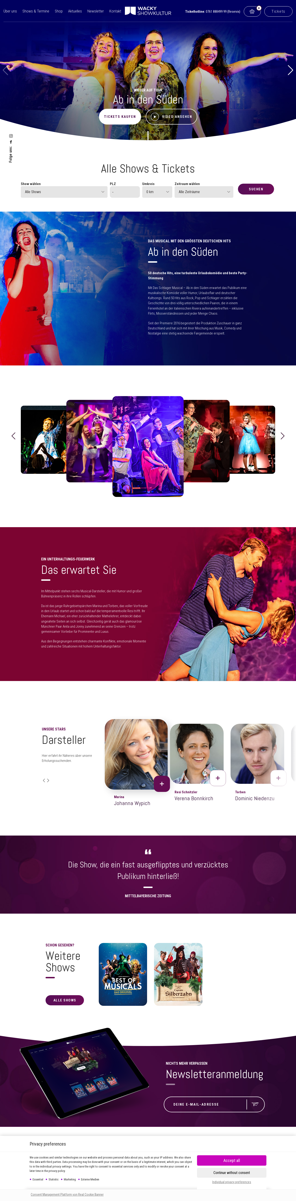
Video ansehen (171, 117)
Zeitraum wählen (187, 184)
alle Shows (64, 1000)
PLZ (113, 184)
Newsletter (95, 11)
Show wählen (31, 184)
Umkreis (148, 184)
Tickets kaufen (120, 117)
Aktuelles (75, 11)
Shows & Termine (35, 11)
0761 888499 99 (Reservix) (223, 11)
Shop (59, 11)
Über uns (10, 11)
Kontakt (115, 11)
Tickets (278, 11)
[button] (290, 70)
